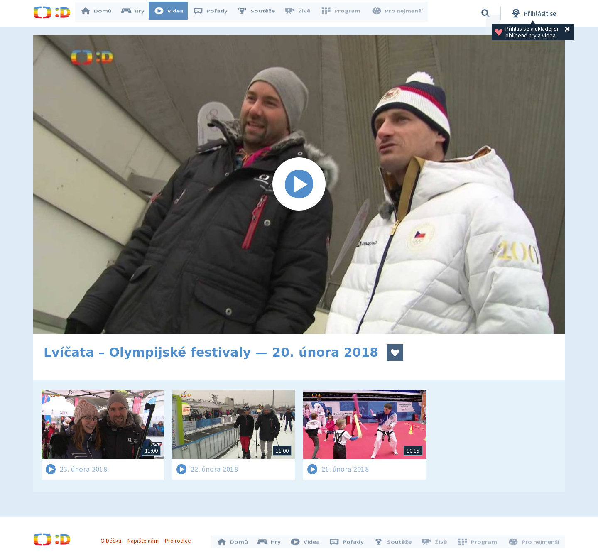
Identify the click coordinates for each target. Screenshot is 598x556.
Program (343, 13)
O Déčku (113, 538)
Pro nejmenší (398, 13)
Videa (172, 13)
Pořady (214, 13)
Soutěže (259, 13)
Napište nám (145, 538)
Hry (137, 13)
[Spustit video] (299, 184)
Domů (100, 13)
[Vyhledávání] (485, 13)
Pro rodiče (180, 538)
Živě (301, 13)
